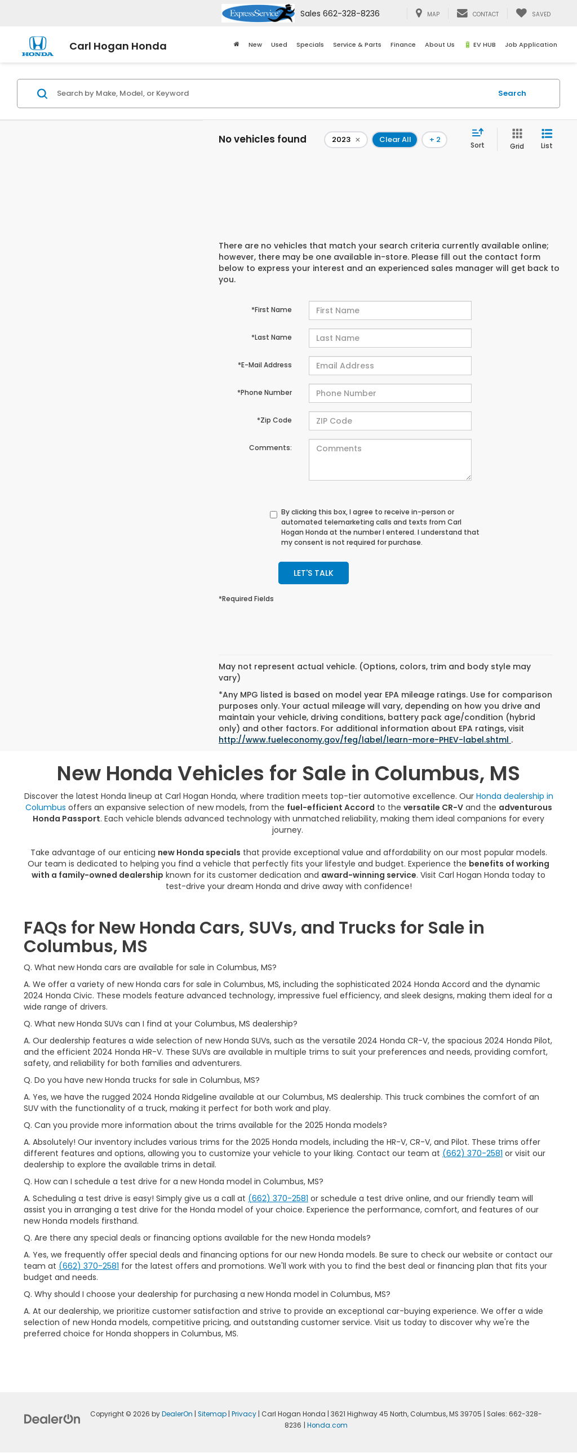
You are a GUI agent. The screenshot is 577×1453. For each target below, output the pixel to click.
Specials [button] (310, 44)
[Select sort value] (481, 139)
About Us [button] (440, 44)
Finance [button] (403, 44)
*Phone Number (264, 392)
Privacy (244, 1414)
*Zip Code (274, 420)
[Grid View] (514, 139)
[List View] (546, 139)
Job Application (531, 44)
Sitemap (212, 1414)
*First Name (271, 309)
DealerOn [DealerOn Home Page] (177, 1414)
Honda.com (327, 1425)
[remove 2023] (346, 139)
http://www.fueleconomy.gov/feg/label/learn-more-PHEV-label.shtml (365, 739)
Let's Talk (314, 573)
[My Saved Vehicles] (533, 13)
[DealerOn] (52, 1418)
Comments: (270, 447)
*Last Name (271, 337)
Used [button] (279, 44)
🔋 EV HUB (480, 44)
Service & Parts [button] (357, 44)
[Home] (236, 44)
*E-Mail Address (265, 365)
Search (512, 93)
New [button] (255, 44)
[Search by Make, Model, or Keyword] (272, 93)
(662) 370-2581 (472, 1153)
